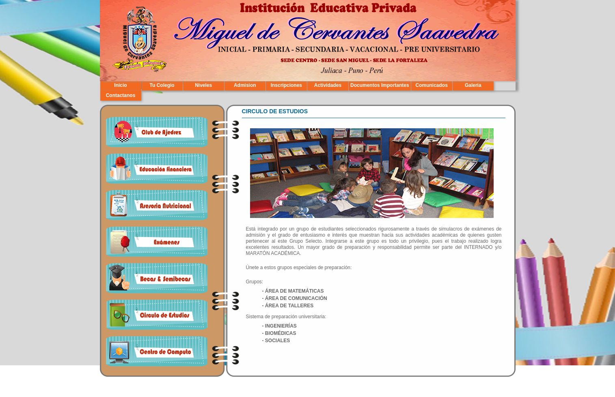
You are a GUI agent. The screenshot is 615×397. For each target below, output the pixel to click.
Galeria (473, 85)
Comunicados (432, 85)
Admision (245, 85)
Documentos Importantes (379, 85)
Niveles (203, 85)
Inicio (120, 85)
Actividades (327, 85)
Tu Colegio (162, 85)
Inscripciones (286, 85)
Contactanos (121, 95)
